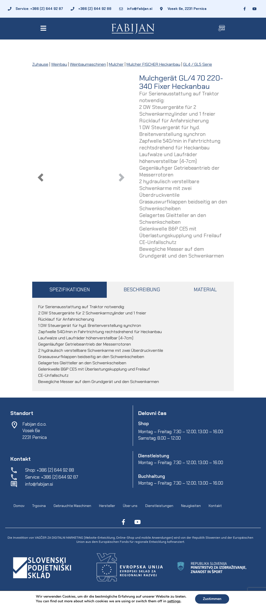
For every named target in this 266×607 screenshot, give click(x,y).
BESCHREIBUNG (142, 289)
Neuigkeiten (191, 506)
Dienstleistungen (159, 506)
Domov (19, 506)
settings (174, 601)
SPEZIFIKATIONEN (69, 289)
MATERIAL (205, 289)
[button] (44, 28)
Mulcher (116, 64)
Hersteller (107, 506)
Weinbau (59, 64)
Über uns (130, 506)
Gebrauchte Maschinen (72, 506)
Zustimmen (212, 598)
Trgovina (39, 506)
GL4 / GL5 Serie (197, 64)
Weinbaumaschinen (88, 64)
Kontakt (215, 506)
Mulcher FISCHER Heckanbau (153, 64)
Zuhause (40, 64)
